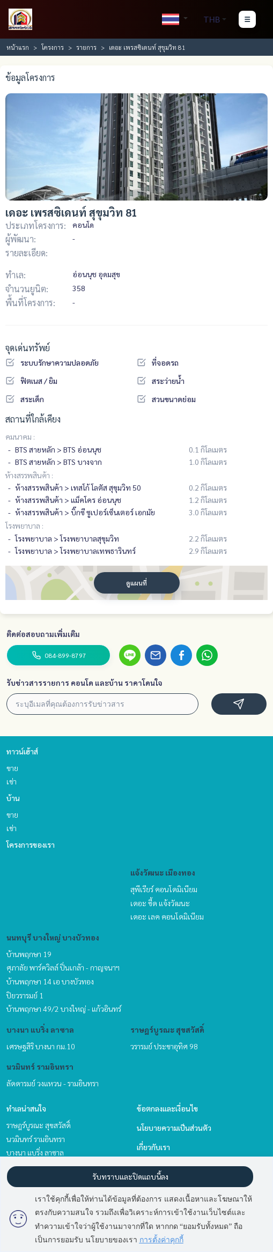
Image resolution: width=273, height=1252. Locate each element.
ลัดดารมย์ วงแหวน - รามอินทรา (52, 1083)
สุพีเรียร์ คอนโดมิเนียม (163, 889)
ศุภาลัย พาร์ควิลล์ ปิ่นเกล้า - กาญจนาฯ (63, 967)
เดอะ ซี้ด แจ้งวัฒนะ (160, 903)
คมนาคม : (20, 436)
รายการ (86, 47)
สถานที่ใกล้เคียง (33, 419)
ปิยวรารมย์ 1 (24, 995)
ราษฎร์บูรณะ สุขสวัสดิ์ (167, 1029)
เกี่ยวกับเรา (153, 1147)
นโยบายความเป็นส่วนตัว (174, 1127)
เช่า (11, 781)
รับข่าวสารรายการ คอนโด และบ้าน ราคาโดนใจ (84, 682)
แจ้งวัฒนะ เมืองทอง (162, 872)
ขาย (12, 768)
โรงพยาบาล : (24, 525)
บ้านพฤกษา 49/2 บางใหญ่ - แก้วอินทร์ (63, 1008)
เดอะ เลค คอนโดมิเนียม (167, 916)
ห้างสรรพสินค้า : (29, 475)
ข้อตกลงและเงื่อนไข (167, 1108)
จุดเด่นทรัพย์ (27, 347)
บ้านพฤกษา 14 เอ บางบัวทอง (50, 981)
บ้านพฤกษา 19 (28, 954)
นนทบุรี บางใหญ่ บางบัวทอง (52, 937)
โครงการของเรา (30, 844)
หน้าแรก (17, 47)
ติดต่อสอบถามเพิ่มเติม (43, 634)
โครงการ (52, 47)
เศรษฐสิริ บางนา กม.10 (40, 1046)
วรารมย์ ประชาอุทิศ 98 (164, 1046)
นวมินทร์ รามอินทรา (39, 1066)
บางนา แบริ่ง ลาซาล (40, 1029)
